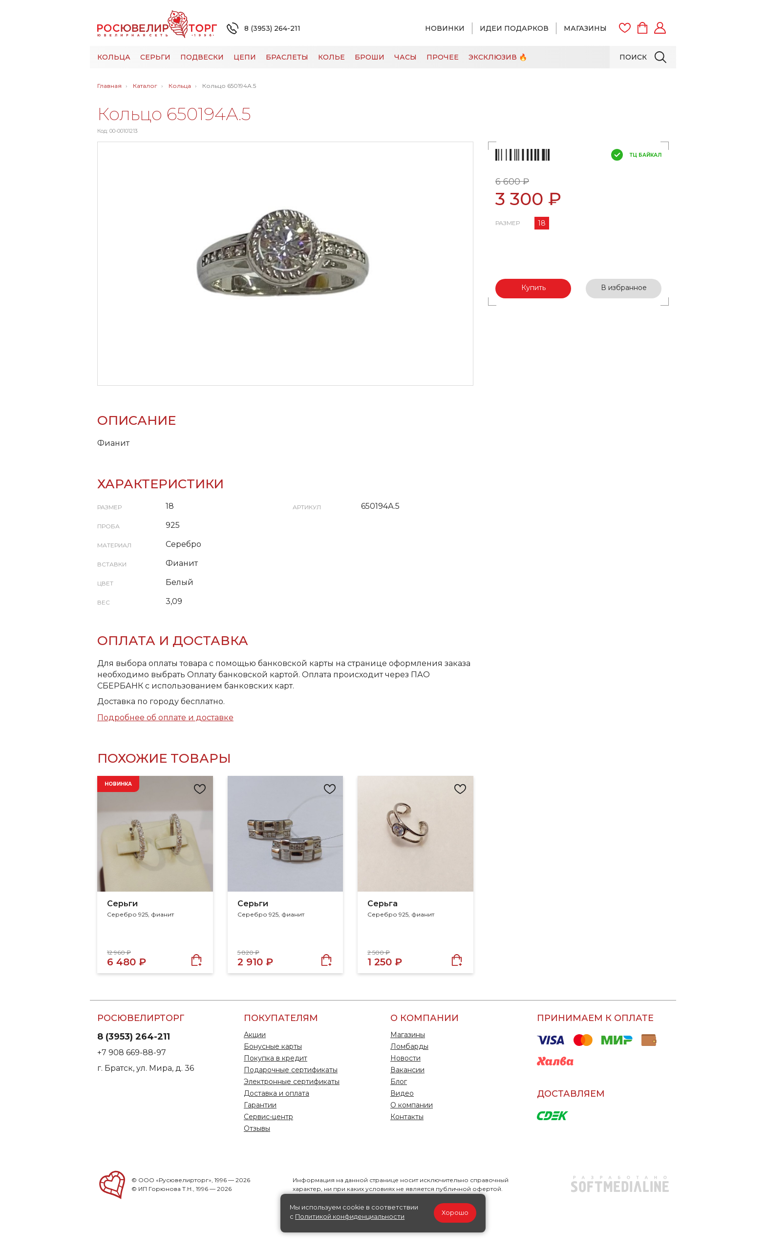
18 (542, 223)
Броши (369, 57)
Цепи (245, 57)
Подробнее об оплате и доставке (165, 717)
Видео (402, 1093)
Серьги (155, 57)
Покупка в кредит (275, 1058)
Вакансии (407, 1069)
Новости (405, 1058)
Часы (405, 57)
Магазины (585, 28)
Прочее (442, 57)
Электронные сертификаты (292, 1081)
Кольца (113, 57)
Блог (398, 1081)
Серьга (382, 903)
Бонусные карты (273, 1046)
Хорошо (455, 1212)
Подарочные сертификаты (291, 1069)
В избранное (624, 287)
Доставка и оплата (276, 1093)
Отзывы (257, 1128)
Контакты (407, 1116)
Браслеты (287, 57)
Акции (255, 1034)
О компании (411, 1105)
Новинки (445, 28)
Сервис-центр (268, 1116)
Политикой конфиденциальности (349, 1216)
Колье (331, 57)
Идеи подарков (514, 28)
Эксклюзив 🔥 (497, 57)
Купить (533, 287)
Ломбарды (409, 1046)
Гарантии (260, 1105)
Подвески (202, 57)
